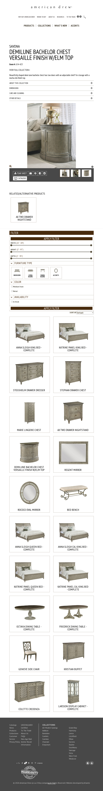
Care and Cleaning (51, 93)
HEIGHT (13, 249)
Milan (71, 739)
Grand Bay (73, 728)
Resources (60, 17)
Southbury (73, 747)
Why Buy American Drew (26, 17)
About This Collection (51, 83)
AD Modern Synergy (50, 728)
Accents (75, 25)
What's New (60, 25)
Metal (14, 291)
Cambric (45, 736)
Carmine (45, 739)
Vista (71, 753)
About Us (52, 17)
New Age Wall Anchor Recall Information (26, 742)
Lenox (71, 733)
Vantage (72, 750)
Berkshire (45, 733)
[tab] (51, 263)
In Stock (15, 302)
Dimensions (51, 88)
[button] (23, 263)
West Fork (73, 756)
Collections (44, 25)
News (11, 728)
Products (29, 25)
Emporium (46, 744)
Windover (72, 759)
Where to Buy (41, 17)
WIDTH (13, 243)
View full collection (19, 70)
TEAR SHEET (20, 173)
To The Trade (71, 17)
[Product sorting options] (85, 312)
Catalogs (13, 725)
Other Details (51, 98)
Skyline (71, 744)
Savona (72, 742)
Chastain (45, 742)
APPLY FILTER (51, 238)
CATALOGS (20, 178)
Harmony (72, 730)
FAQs (23, 736)
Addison (45, 730)
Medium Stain (17, 286)
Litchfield (72, 736)
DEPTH (13, 256)
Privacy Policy (14, 742)
